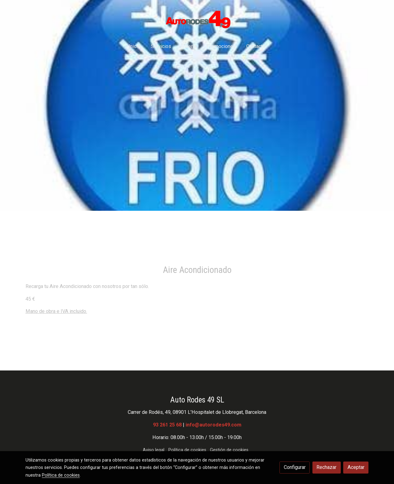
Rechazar (326, 467)
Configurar (295, 467)
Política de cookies (187, 449)
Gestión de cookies (229, 449)
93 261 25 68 (167, 425)
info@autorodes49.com (213, 425)
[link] (197, 19)
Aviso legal (153, 449)
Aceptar (356, 467)
